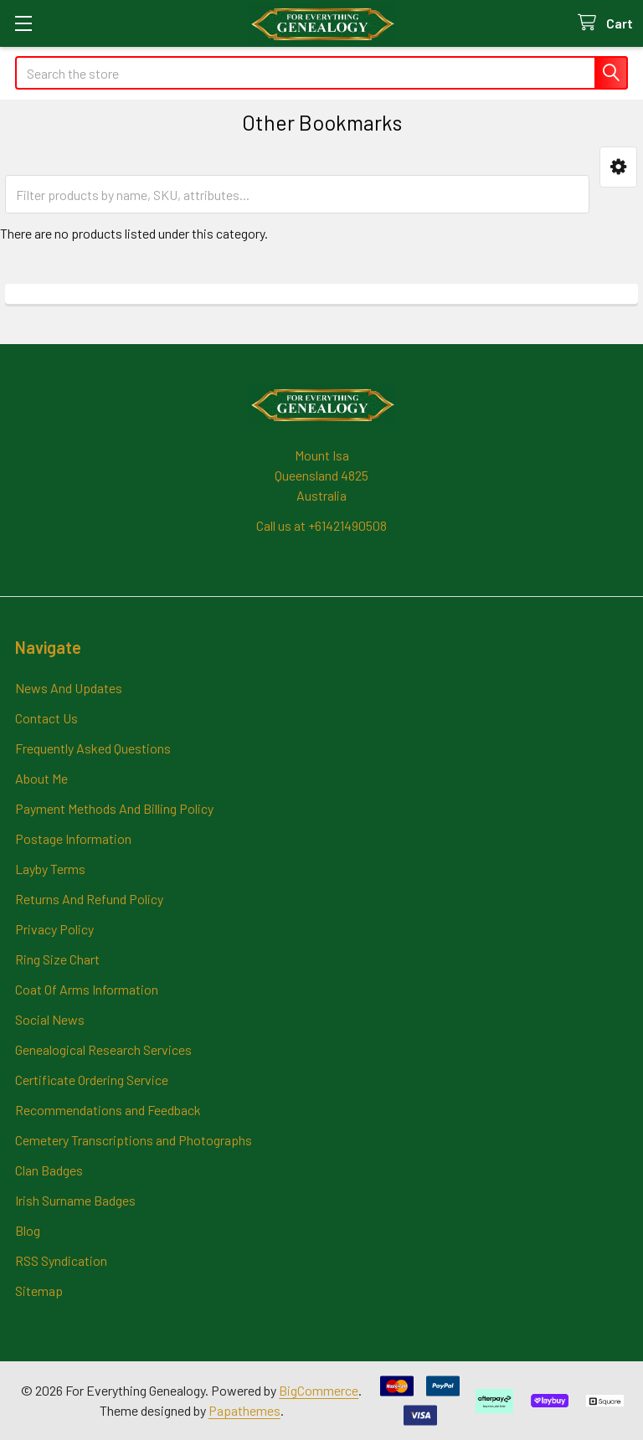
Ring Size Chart (57, 959)
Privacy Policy (54, 929)
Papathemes (244, 1410)
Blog (27, 1230)
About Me (41, 778)
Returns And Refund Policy (89, 899)
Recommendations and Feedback (108, 1110)
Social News (50, 1019)
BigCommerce (318, 1390)
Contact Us (46, 718)
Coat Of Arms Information (86, 989)
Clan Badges (49, 1170)
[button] (618, 167)
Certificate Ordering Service (91, 1080)
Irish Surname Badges (75, 1200)
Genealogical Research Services (103, 1049)
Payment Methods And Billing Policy (114, 808)
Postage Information (73, 838)
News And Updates (68, 688)
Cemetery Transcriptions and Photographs (133, 1140)
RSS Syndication (61, 1260)
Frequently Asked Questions (93, 748)
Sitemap (39, 1291)
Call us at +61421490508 (321, 525)
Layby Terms (50, 869)
